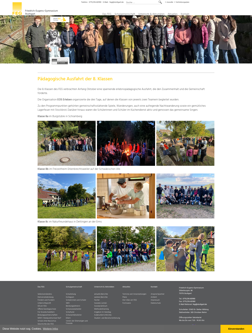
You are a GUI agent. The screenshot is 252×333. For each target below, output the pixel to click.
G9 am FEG (42, 306)
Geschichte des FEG (46, 324)
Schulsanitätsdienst (73, 315)
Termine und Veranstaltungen (134, 294)
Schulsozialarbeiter (73, 309)
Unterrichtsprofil (44, 303)
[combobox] (168, 2)
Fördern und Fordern (46, 300)
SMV (68, 303)
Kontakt (209, 14)
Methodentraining (101, 309)
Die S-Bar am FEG (129, 300)
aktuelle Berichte (101, 294)
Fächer (97, 300)
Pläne (124, 297)
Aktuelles (196, 14)
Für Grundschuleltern (46, 312)
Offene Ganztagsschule (47, 309)
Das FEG (127, 14)
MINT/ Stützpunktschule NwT (49, 318)
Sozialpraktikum (100, 306)
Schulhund (70, 312)
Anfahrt (154, 297)
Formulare (126, 303)
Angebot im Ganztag (102, 312)
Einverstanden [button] (236, 329)
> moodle (193, 2)
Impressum (155, 300)
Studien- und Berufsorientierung (107, 318)
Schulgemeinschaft (146, 14)
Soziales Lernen (100, 303)
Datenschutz (156, 303)
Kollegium (70, 297)
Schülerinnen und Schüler (76, 300)
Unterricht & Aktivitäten (174, 14)
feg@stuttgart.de (139, 2)
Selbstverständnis (45, 294)
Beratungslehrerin (73, 306)
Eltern (68, 318)
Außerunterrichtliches (103, 315)
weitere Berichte (101, 297)
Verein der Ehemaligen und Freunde (77, 322)
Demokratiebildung (45, 297)
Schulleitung (71, 294)
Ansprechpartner (157, 294)
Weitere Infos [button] (50, 328)
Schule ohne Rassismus (47, 321)
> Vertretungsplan (206, 2)
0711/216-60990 (116, 2)
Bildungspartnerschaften (47, 315)
